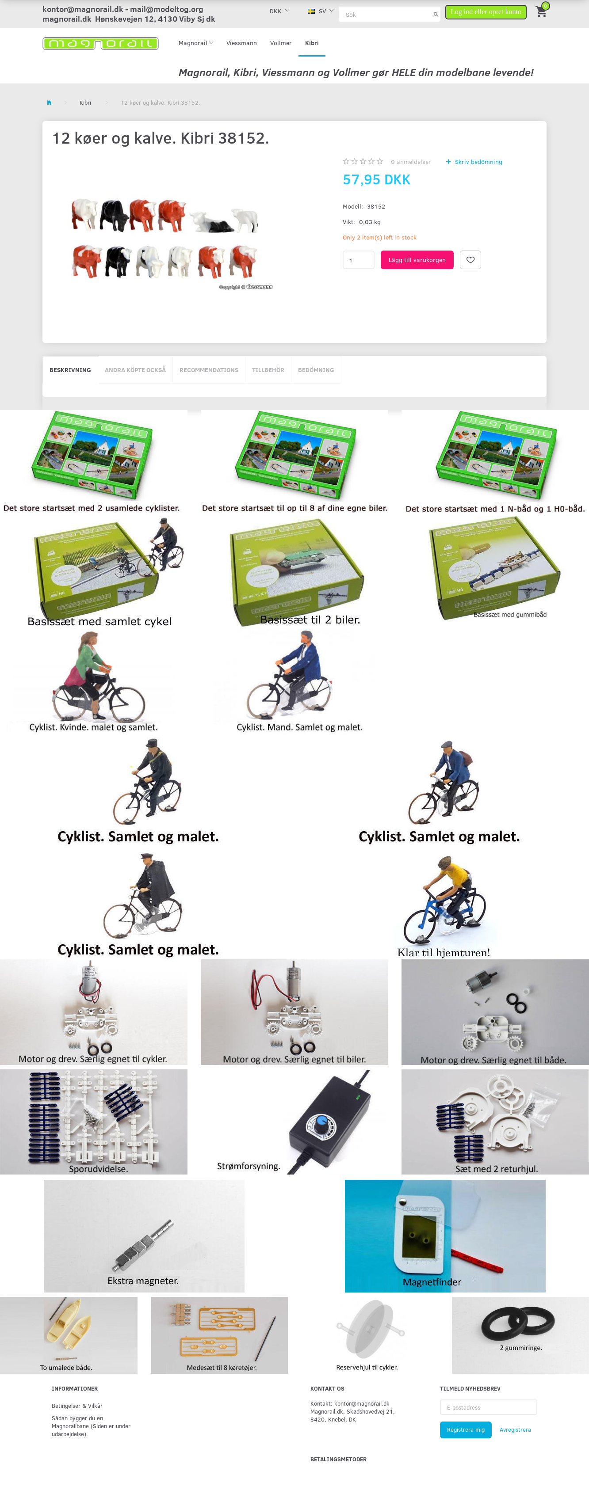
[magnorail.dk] (100, 42)
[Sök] (436, 14)
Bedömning (316, 369)
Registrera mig (466, 1429)
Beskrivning (70, 369)
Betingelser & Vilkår (77, 1405)
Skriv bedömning (477, 161)
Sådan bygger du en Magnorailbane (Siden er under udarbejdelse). (91, 1425)
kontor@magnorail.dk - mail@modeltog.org (122, 9)
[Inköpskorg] (542, 11)
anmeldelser (411, 161)
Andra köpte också (135, 369)
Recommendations (209, 369)
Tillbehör (268, 369)
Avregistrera (515, 1429)
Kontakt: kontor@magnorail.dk (350, 1403)
